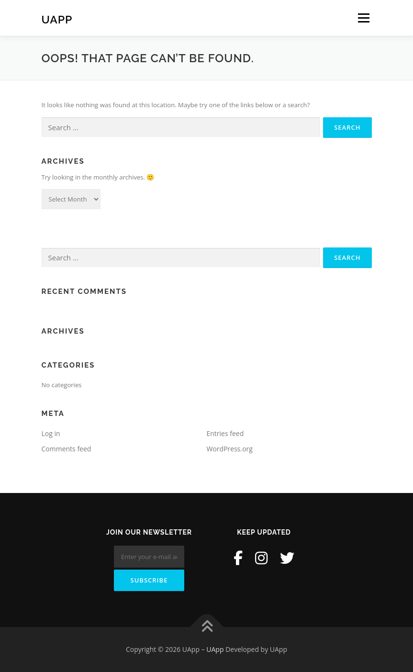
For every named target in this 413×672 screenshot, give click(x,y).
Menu (363, 17)
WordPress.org (230, 448)
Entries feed (225, 433)
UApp (57, 18)
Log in (51, 433)
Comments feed (66, 448)
